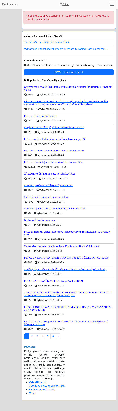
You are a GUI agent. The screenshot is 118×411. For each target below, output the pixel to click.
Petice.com (10, 4)
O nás (32, 393)
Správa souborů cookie (42, 389)
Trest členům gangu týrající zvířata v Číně (47, 42)
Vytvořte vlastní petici (69, 72)
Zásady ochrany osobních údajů (47, 386)
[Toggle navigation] (112, 4)
